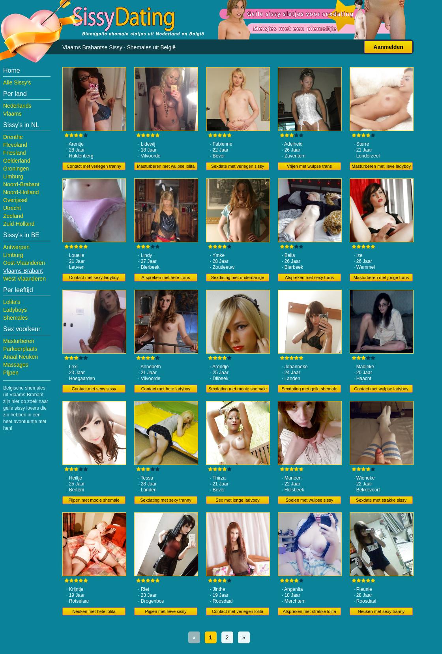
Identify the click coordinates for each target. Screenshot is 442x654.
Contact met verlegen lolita (237, 611)
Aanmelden (388, 47)
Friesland (14, 153)
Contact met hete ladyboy (166, 388)
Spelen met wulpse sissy (309, 500)
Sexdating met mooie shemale (237, 388)
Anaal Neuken (20, 357)
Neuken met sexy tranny (381, 611)
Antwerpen (16, 247)
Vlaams (12, 114)
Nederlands (17, 106)
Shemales (15, 318)
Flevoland (15, 145)
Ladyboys (15, 310)
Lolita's (11, 302)
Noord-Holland (21, 192)
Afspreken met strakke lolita (309, 611)
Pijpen (11, 372)
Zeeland (13, 216)
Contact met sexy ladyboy (94, 277)
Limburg (13, 176)
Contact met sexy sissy (94, 388)
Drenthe (13, 137)
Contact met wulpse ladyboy (381, 388)
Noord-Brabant (21, 184)
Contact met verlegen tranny (94, 166)
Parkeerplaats (20, 349)
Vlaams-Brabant (23, 271)
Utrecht (12, 208)
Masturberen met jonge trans (381, 277)
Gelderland (16, 160)
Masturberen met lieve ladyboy (381, 166)
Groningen (16, 168)
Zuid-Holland (18, 224)
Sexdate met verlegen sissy (237, 166)
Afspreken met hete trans (166, 277)
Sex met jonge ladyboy (237, 500)
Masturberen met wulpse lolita (166, 166)
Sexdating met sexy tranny (165, 500)
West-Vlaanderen (24, 278)
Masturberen (18, 341)
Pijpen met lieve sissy (165, 611)
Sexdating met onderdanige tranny (237, 278)
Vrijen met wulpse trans (309, 166)
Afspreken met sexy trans (309, 277)
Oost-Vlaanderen (24, 263)
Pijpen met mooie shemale (94, 500)
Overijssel (15, 200)
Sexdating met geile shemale (309, 388)
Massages (15, 365)
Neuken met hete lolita (93, 611)
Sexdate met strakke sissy (381, 500)
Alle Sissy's (17, 82)
